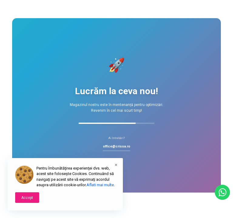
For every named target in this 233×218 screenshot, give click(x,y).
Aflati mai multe (100, 185)
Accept (27, 198)
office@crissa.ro (116, 146)
